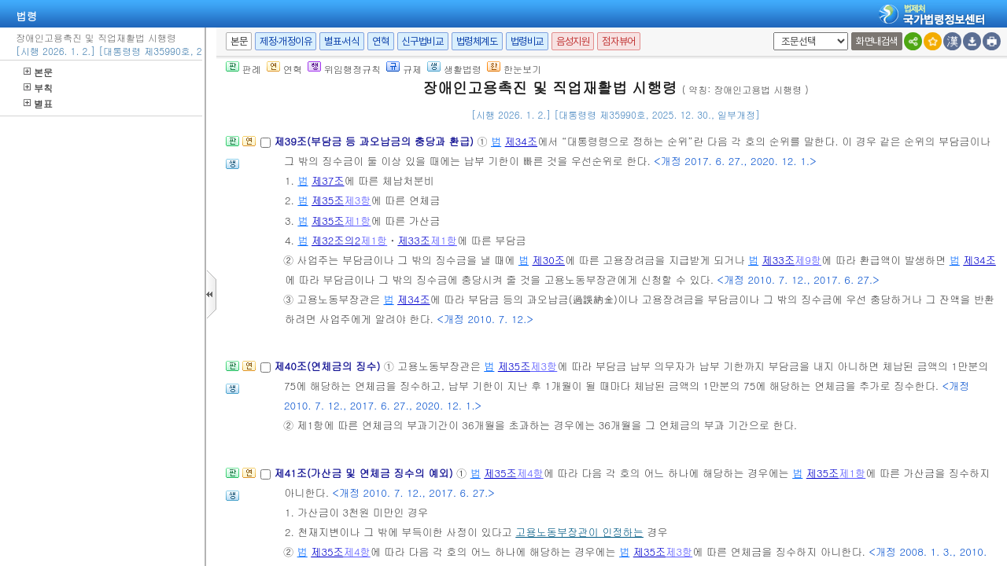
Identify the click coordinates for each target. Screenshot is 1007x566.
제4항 (530, 472)
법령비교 (527, 41)
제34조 (521, 141)
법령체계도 (477, 41)
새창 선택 (770, 32)
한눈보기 (514, 68)
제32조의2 (336, 240)
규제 (404, 68)
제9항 (808, 259)
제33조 (413, 240)
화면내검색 (877, 41)
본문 (38, 72)
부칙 (38, 87)
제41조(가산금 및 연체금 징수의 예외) (365, 472)
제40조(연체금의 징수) (328, 365)
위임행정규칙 (344, 68)
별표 (38, 103)
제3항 (358, 200)
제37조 (328, 180)
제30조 (548, 259)
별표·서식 (342, 41)
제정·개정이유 (286, 41)
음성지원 (572, 41)
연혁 (380, 41)
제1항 (358, 220)
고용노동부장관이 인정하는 (579, 531)
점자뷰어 (618, 41)
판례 (243, 68)
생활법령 (454, 68)
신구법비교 (423, 41)
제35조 (328, 200)
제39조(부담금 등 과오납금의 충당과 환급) (375, 141)
